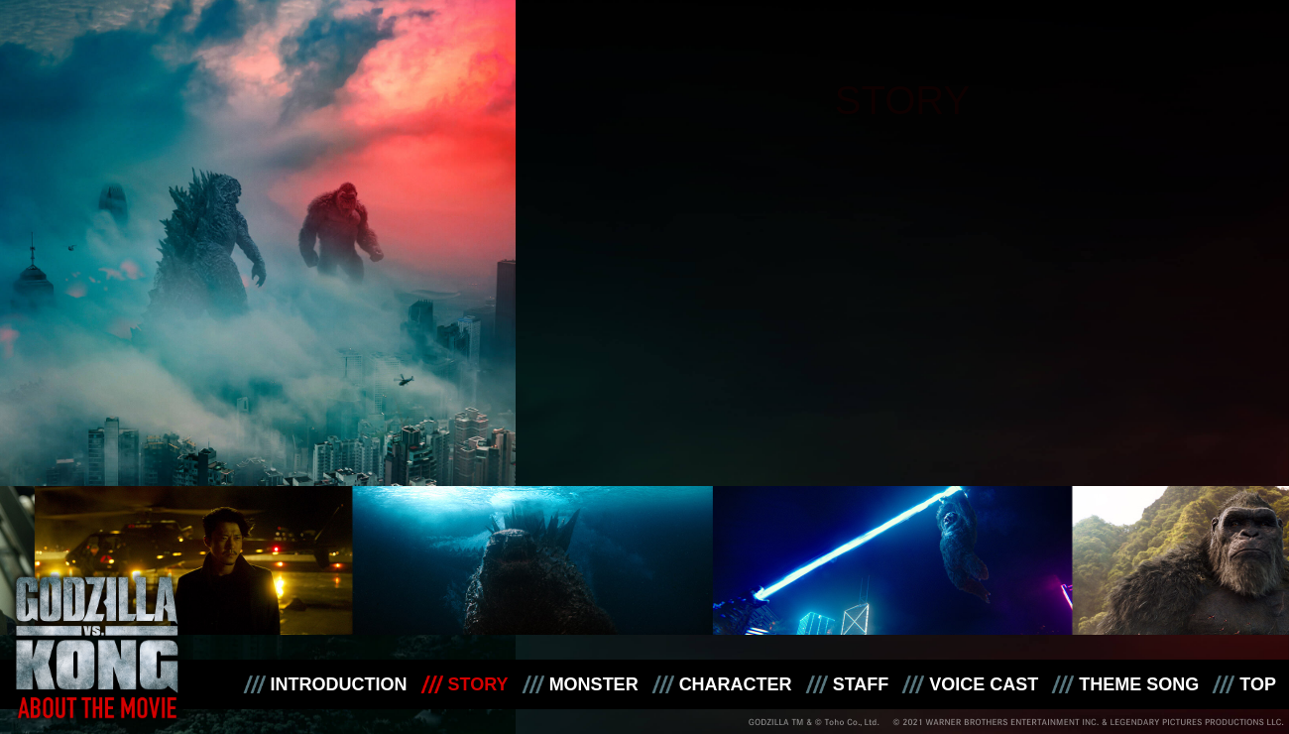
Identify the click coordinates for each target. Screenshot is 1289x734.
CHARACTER (735, 684)
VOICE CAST (983, 684)
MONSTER (594, 684)
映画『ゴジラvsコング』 (97, 635)
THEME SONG (1139, 684)
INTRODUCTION (339, 684)
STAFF (861, 684)
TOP (1257, 684)
